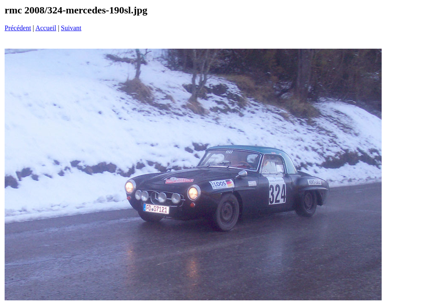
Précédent (18, 27)
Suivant (71, 27)
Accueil (45, 27)
